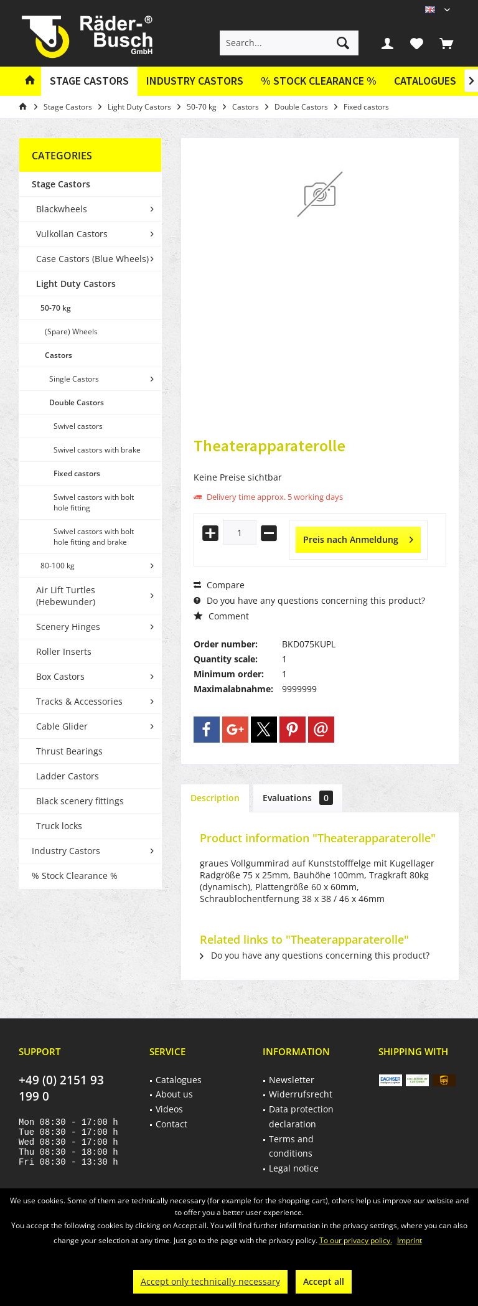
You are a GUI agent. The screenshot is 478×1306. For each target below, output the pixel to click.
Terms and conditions (291, 1146)
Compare (219, 585)
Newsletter (291, 1080)
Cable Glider (62, 726)
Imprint (409, 1240)
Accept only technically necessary (210, 1281)
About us (174, 1094)
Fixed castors (77, 473)
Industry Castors (66, 851)
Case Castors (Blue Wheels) (92, 259)
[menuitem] (446, 43)
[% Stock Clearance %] (318, 81)
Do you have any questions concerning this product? (309, 600)
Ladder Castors (67, 776)
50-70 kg (55, 308)
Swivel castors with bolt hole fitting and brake (94, 536)
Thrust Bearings (69, 751)
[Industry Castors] (195, 81)
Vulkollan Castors (72, 234)
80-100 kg (57, 565)
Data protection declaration (301, 1116)
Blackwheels (61, 209)
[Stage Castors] (89, 81)
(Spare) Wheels (71, 331)
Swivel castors (78, 426)
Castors (58, 355)
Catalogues (425, 80)
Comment (221, 616)
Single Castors (74, 378)
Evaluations (298, 798)
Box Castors (60, 676)
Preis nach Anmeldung (358, 537)
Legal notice (294, 1168)
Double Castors (76, 402)
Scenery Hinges (68, 626)
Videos (169, 1109)
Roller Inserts (63, 651)
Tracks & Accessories (79, 701)
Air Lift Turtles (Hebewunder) (65, 596)
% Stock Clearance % (75, 875)
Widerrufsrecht (300, 1094)
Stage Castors (61, 184)
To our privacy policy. (355, 1240)
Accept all (323, 1281)
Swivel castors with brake (97, 449)
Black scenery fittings (80, 801)
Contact (171, 1124)
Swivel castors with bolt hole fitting (94, 502)
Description (215, 798)
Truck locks (59, 826)
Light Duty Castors (76, 283)
